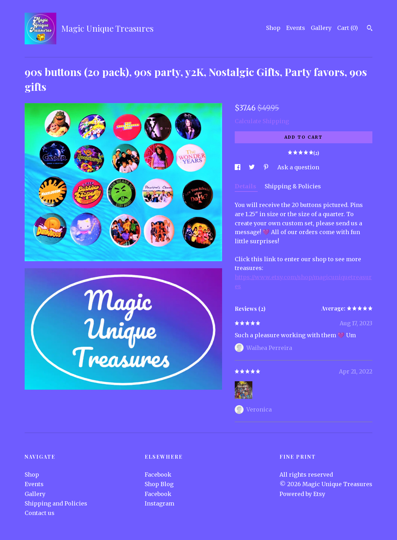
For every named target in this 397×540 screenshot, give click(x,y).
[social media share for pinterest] (266, 167)
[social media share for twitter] (252, 167)
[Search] (369, 29)
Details (246, 186)
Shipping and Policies (56, 503)
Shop (273, 27)
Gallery (321, 27)
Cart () (347, 27)
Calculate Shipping (262, 121)
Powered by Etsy (302, 493)
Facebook (158, 474)
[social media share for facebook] (238, 167)
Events (295, 27)
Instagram (159, 503)
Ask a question (298, 167)
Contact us (40, 512)
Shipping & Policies (293, 186)
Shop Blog (159, 484)
